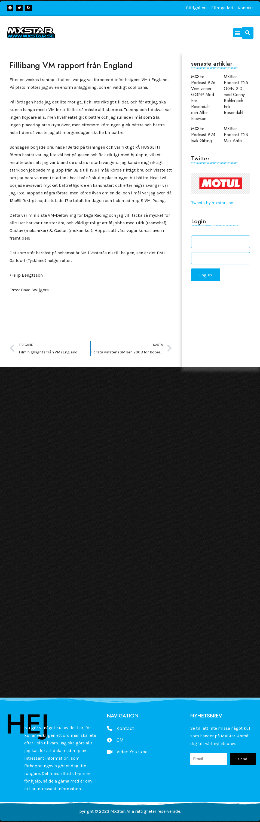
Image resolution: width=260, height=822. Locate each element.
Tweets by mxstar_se (212, 202)
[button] (237, 32)
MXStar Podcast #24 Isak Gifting (203, 135)
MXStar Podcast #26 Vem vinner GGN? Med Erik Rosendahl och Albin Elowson (203, 98)
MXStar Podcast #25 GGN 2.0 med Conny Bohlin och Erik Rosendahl (236, 95)
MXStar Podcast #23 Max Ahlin (236, 135)
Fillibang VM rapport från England (71, 65)
